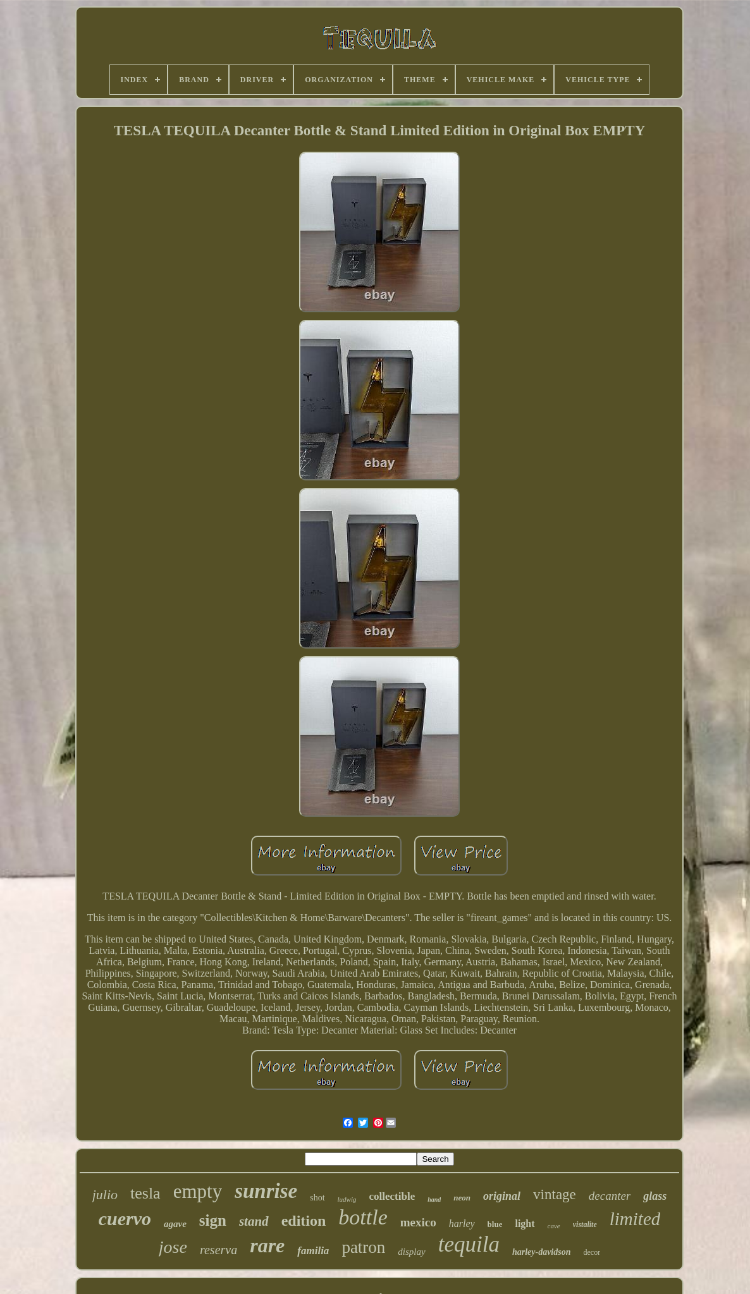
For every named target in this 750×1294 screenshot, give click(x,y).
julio (105, 1194)
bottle (362, 1217)
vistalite (585, 1224)
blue (495, 1224)
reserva (218, 1250)
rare (267, 1245)
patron (363, 1247)
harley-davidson (541, 1252)
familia (313, 1251)
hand (434, 1199)
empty (198, 1191)
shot (317, 1197)
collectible (392, 1196)
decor (591, 1252)
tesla (145, 1193)
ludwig (347, 1199)
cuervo (125, 1218)
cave (554, 1226)
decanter (609, 1195)
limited (635, 1219)
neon (461, 1197)
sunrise (266, 1191)
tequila (469, 1244)
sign (212, 1220)
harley (462, 1223)
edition (303, 1220)
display (411, 1252)
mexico (418, 1222)
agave (175, 1224)
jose (173, 1247)
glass (655, 1196)
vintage (554, 1194)
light (524, 1223)
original (501, 1196)
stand (254, 1221)
